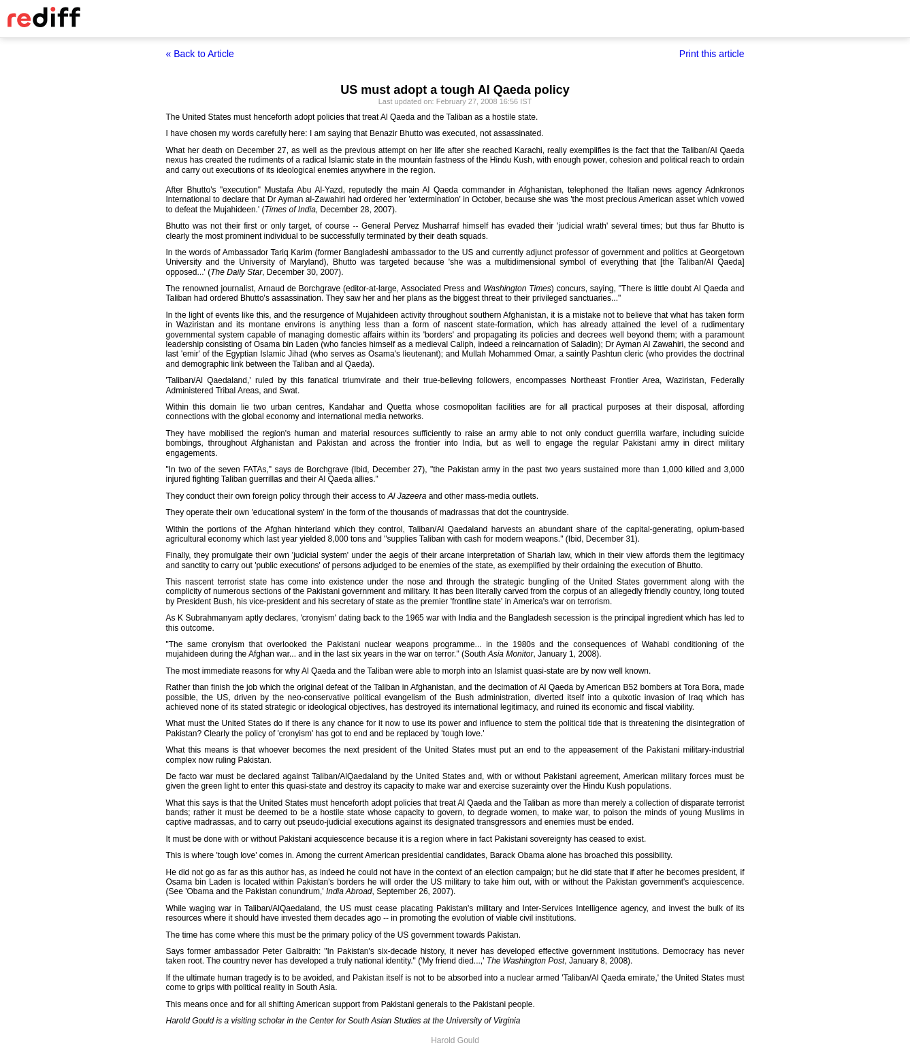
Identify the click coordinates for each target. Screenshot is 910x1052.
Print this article (712, 53)
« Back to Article (200, 53)
